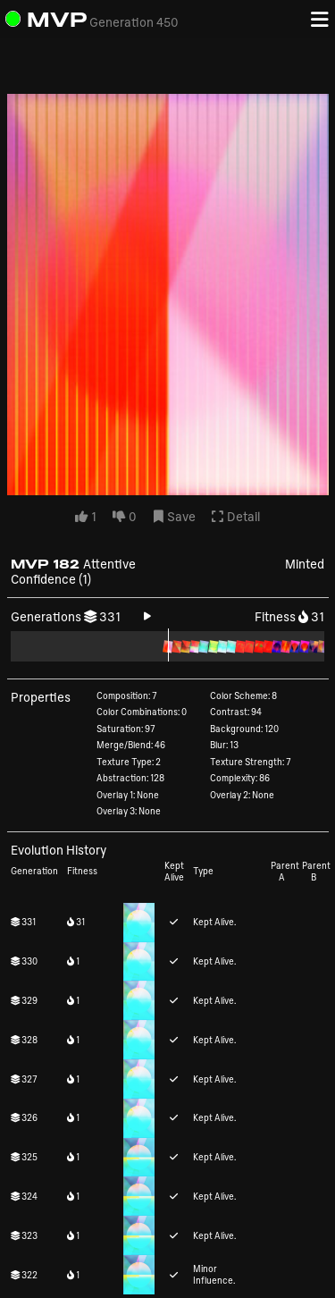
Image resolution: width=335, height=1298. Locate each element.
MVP (57, 19)
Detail (236, 517)
